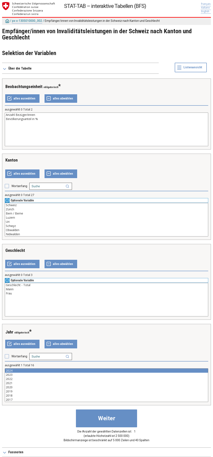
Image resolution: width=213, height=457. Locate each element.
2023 (106, 375)
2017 (106, 400)
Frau (106, 293)
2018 (106, 395)
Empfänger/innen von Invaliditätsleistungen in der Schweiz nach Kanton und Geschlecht (102, 20)
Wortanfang (19, 186)
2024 (106, 371)
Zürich (106, 209)
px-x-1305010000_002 (27, 20)
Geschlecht (15, 250)
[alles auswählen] (22, 98)
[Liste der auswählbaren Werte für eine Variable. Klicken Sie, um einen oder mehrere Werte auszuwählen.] (106, 129)
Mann (106, 289)
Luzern (106, 218)
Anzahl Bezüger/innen (106, 115)
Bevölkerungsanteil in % (106, 119)
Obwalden (106, 230)
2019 (106, 391)
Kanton (11, 160)
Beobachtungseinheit (23, 86)
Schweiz (106, 205)
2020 (106, 387)
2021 (106, 383)
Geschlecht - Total (106, 285)
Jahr (9, 332)
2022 (106, 379)
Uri (106, 222)
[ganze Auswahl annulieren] (61, 98)
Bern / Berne (106, 213)
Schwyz (106, 226)
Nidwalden (106, 234)
